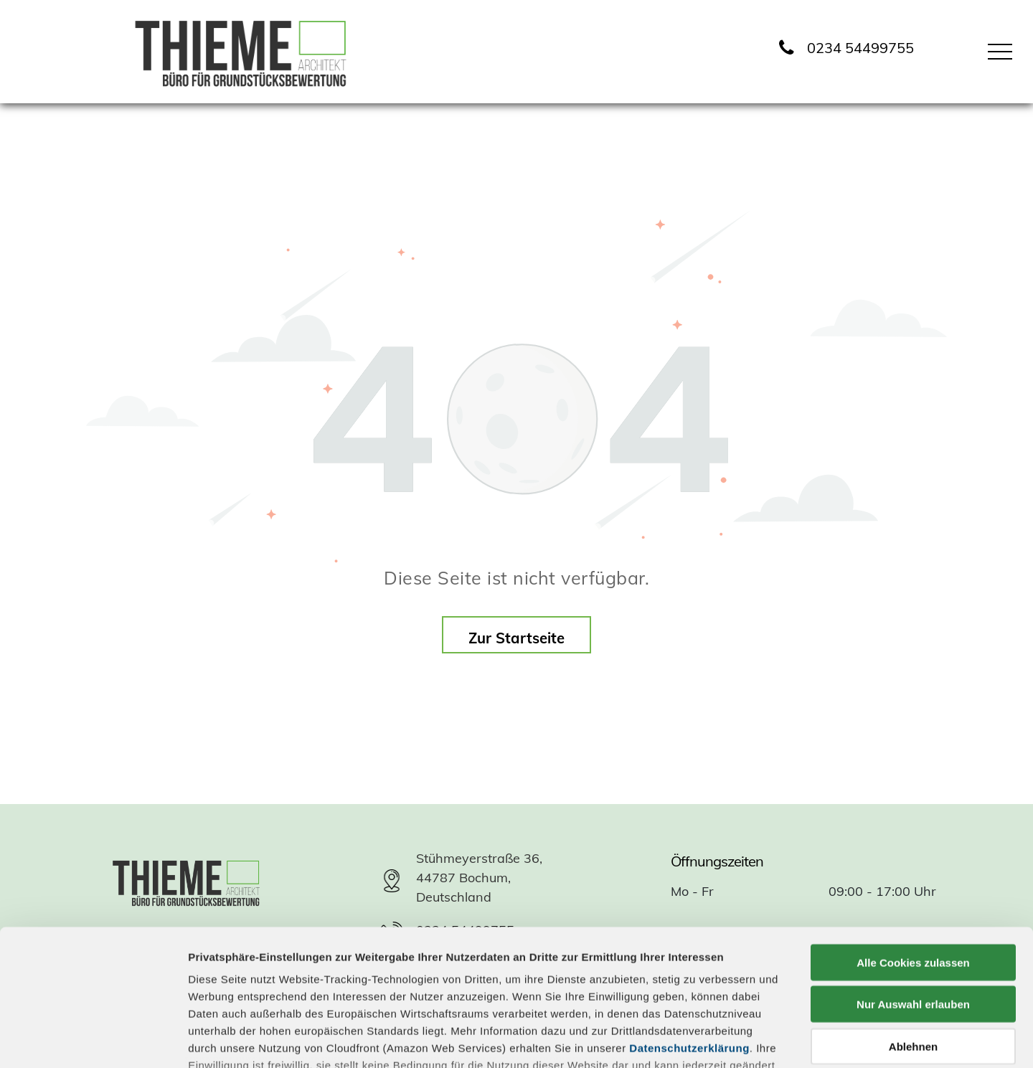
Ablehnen (913, 931)
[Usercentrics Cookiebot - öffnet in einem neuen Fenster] (93, 1040)
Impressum (218, 991)
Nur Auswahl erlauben (913, 888)
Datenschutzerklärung (689, 932)
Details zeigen (763, 1040)
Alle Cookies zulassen (913, 847)
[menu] (1000, 52)
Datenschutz (292, 991)
